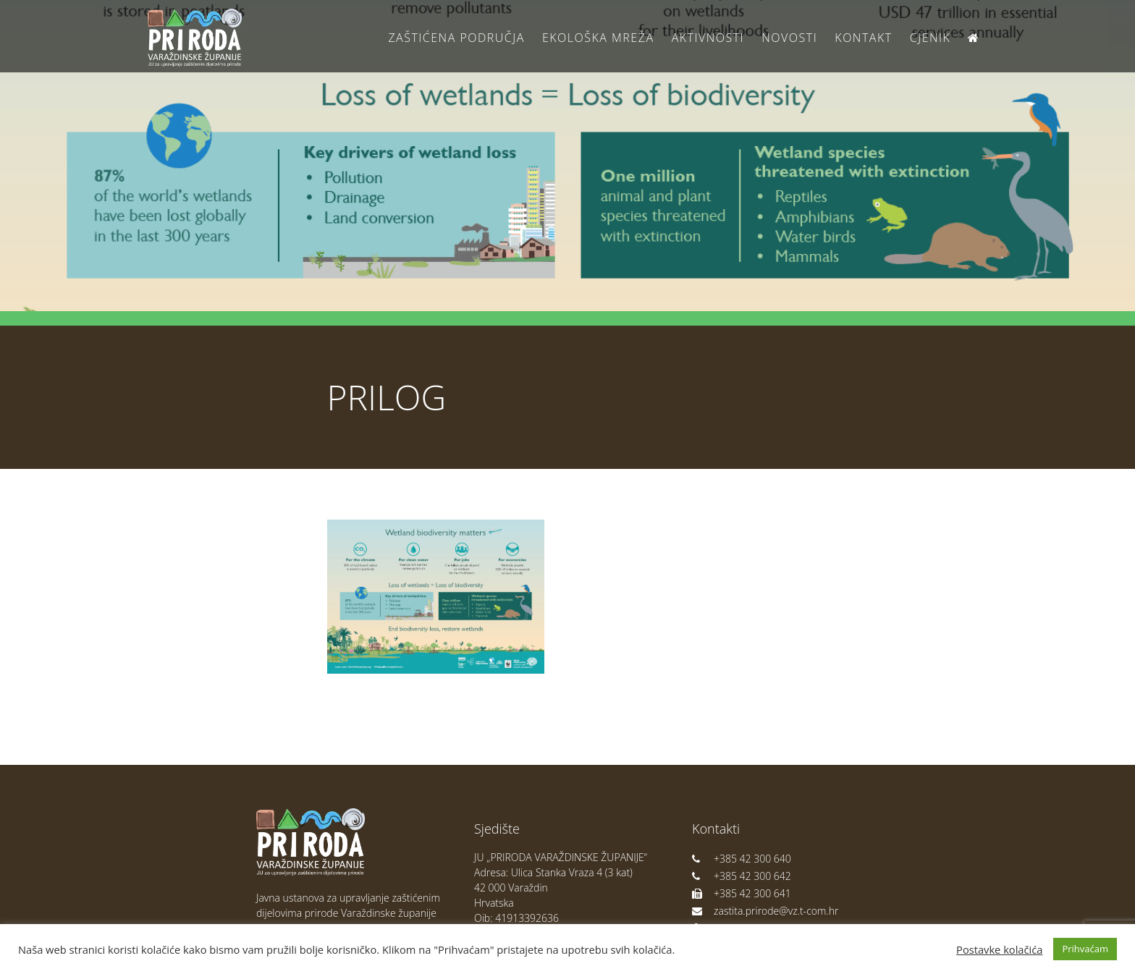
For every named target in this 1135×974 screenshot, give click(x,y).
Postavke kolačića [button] (999, 949)
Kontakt (863, 38)
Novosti (789, 38)
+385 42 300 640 (741, 858)
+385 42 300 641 (741, 893)
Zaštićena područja (456, 38)
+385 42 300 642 (741, 876)
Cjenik (930, 38)
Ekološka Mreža (598, 38)
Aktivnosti (708, 38)
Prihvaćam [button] (1085, 948)
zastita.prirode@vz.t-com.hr (765, 911)
